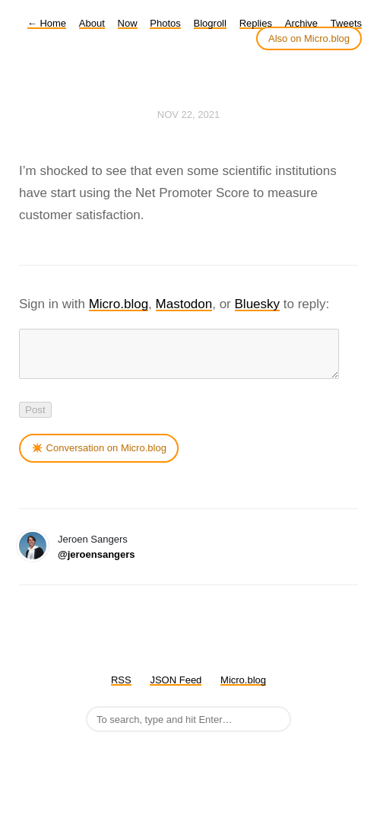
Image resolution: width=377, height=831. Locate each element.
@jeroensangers (96, 563)
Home (46, 23)
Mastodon (184, 304)
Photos (165, 23)
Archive (301, 23)
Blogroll (210, 23)
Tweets (346, 23)
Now (128, 23)
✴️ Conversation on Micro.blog (98, 457)
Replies (255, 23)
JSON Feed (175, 689)
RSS (121, 689)
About (92, 23)
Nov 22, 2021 (188, 114)
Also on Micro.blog (309, 38)
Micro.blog (118, 304)
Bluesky (257, 304)
